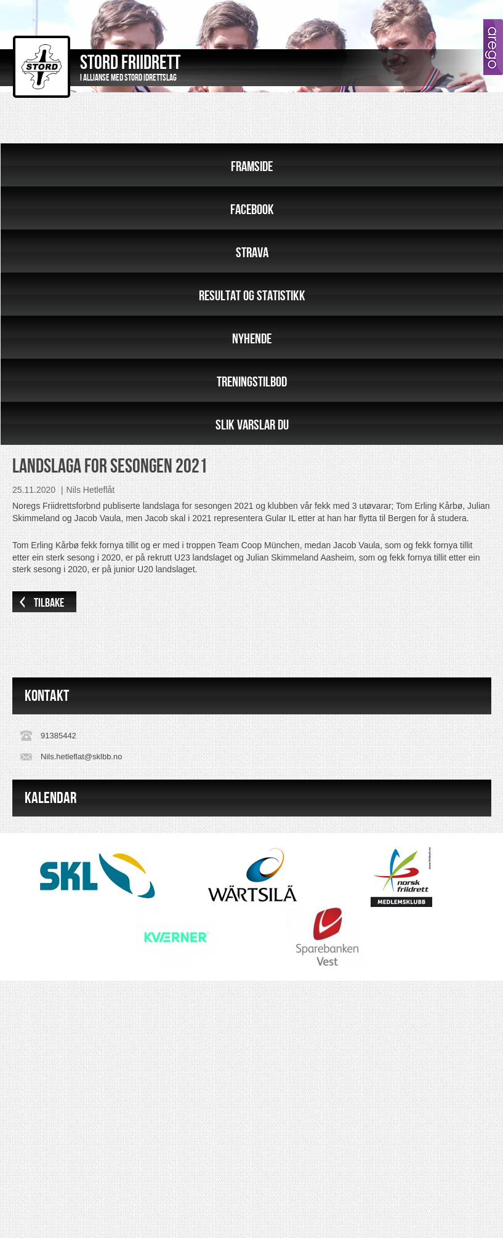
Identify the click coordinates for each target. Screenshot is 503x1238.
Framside (252, 166)
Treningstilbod (252, 382)
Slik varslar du (252, 425)
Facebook (252, 209)
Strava (252, 253)
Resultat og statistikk (252, 296)
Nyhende (252, 339)
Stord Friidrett (130, 63)
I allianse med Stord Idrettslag (128, 78)
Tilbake (49, 603)
